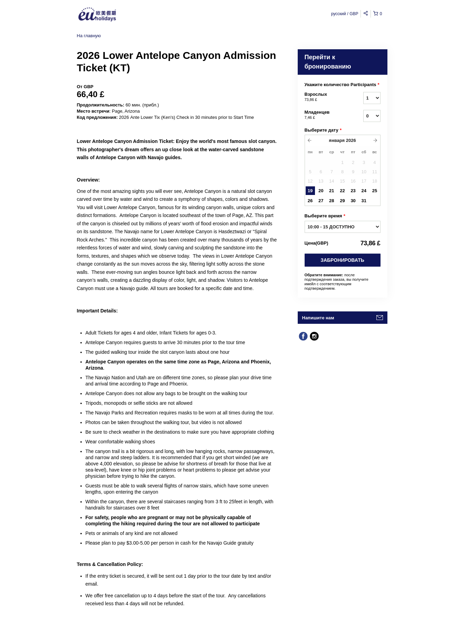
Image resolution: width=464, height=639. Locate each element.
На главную (89, 35)
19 (310, 190)
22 (342, 190)
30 (353, 200)
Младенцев (325, 115)
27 (320, 200)
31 (364, 200)
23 (353, 190)
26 (310, 200)
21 (331, 190)
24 (364, 190)
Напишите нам (318, 317)
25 (374, 190)
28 (331, 200)
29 (342, 200)
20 (320, 190)
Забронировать (342, 260)
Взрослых (325, 97)
